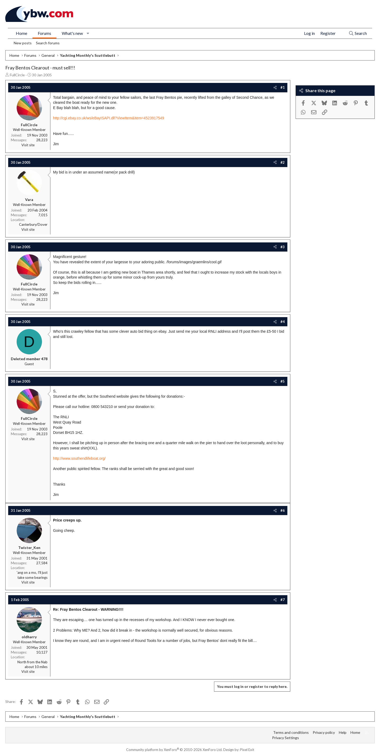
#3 (283, 247)
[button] (88, 33)
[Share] (275, 87)
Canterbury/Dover (33, 224)
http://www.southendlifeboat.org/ (79, 458)
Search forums (48, 43)
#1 (283, 87)
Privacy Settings (285, 737)
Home (21, 33)
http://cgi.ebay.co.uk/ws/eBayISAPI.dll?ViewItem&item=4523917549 (108, 118)
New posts (23, 43)
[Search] (357, 33)
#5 (283, 381)
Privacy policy (324, 732)
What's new (72, 33)
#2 (283, 162)
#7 (283, 600)
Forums (44, 33)
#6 (283, 510)
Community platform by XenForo (174, 750)
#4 (283, 322)
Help (342, 732)
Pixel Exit (247, 750)
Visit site (28, 145)
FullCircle (17, 75)
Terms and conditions (291, 732)
